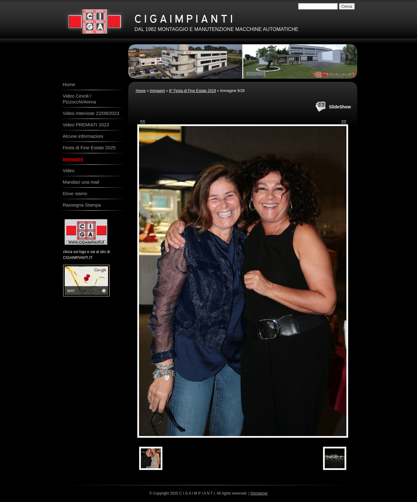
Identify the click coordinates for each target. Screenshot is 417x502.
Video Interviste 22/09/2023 (91, 113)
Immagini (157, 91)
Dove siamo (75, 193)
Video (69, 170)
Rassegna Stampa (82, 204)
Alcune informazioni (83, 136)
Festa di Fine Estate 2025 (89, 147)
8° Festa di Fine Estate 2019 (192, 91)
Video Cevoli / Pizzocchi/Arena (79, 98)
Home (141, 91)
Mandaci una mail (81, 182)
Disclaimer (259, 493)
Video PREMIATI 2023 (86, 124)
